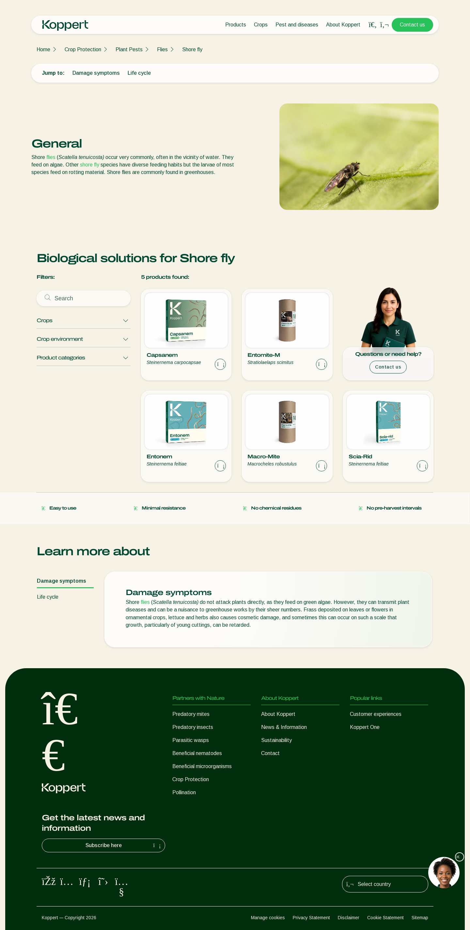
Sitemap (420, 917)
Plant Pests (129, 49)
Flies (162, 49)
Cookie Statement (385, 917)
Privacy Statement (311, 917)
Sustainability (276, 740)
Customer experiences (375, 714)
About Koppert (343, 24)
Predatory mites (191, 714)
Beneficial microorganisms (202, 766)
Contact (270, 753)
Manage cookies (268, 917)
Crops (261, 24)
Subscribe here (124, 845)
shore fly (89, 164)
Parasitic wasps (190, 740)
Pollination (184, 792)
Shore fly (192, 49)
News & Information (284, 727)
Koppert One (365, 727)
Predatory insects (192, 727)
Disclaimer (348, 917)
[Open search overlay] (372, 25)
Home (43, 49)
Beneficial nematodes (197, 753)
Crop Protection (83, 49)
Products (235, 24)
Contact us (412, 24)
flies (50, 157)
